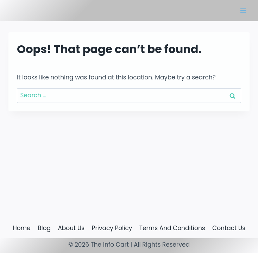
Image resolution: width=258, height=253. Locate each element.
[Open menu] (243, 10)
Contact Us (228, 228)
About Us (71, 228)
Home (22, 228)
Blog (44, 228)
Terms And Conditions (172, 228)
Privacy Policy (112, 228)
